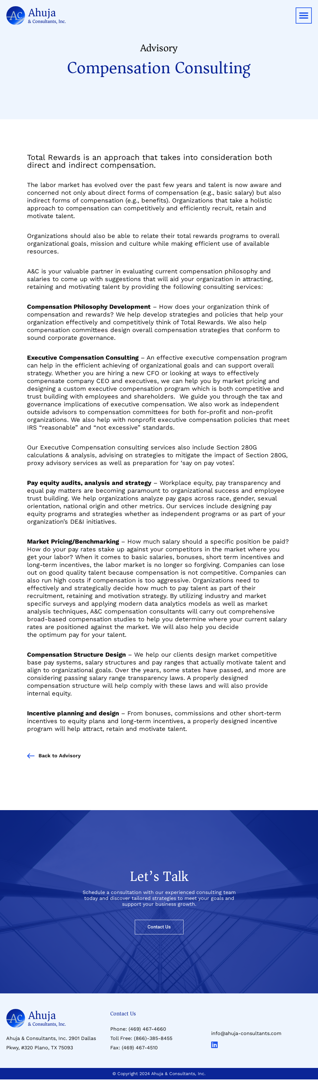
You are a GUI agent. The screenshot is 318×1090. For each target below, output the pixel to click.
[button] (304, 15)
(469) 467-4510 (140, 1048)
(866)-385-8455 (153, 1038)
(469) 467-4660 (147, 1029)
